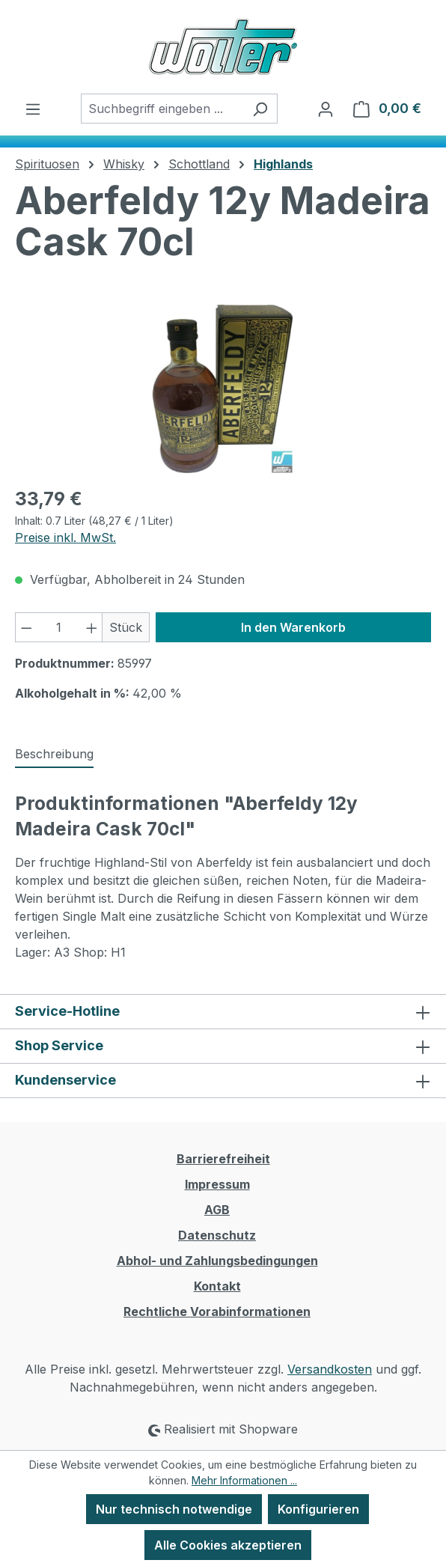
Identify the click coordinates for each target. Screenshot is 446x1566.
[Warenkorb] (387, 109)
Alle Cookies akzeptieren (228, 1545)
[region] (223, 389)
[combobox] (162, 109)
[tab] (54, 754)
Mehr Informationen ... (244, 1480)
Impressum (217, 1184)
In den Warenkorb (293, 627)
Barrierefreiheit (223, 1158)
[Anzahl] (59, 627)
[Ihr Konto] (325, 109)
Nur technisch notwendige (174, 1509)
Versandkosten (329, 1369)
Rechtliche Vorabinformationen (217, 1311)
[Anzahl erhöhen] (92, 627)
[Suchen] (260, 109)
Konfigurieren (318, 1509)
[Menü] (33, 109)
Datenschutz (217, 1235)
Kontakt (217, 1286)
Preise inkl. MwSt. (65, 537)
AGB (217, 1209)
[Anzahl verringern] (26, 627)
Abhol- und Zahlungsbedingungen (217, 1260)
